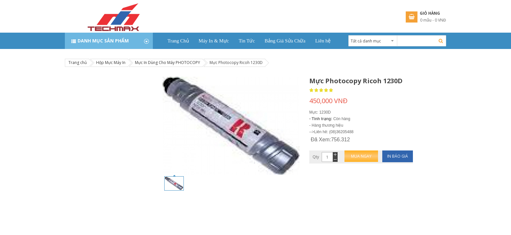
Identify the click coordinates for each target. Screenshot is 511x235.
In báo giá (397, 156)
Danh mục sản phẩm (103, 41)
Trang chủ (77, 62)
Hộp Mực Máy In (110, 62)
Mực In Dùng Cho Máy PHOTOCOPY (167, 62)
